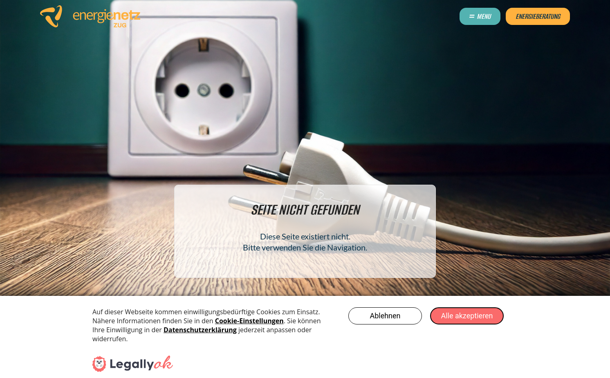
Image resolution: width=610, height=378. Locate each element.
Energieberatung (538, 16)
